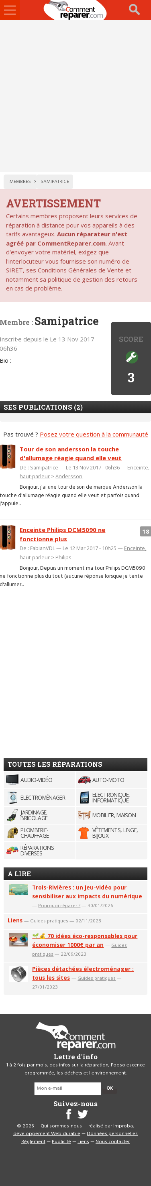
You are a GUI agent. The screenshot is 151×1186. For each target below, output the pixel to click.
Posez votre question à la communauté (94, 434)
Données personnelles (112, 1134)
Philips (63, 557)
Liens (15, 920)
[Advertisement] (75, 96)
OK (109, 1088)
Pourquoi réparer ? (59, 905)
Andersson (68, 476)
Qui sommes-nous (61, 1126)
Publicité (61, 1142)
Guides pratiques (49, 921)
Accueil (75, 10)
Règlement (33, 1142)
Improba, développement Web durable (73, 1130)
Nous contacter (113, 1142)
